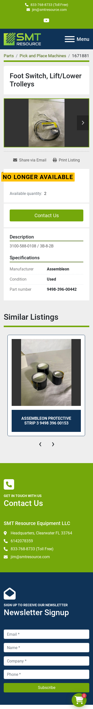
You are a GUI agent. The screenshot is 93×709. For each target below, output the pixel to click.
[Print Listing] (66, 160)
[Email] (46, 634)
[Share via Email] (30, 160)
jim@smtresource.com (49, 10)
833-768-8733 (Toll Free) (49, 5)
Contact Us (46, 215)
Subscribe (46, 687)
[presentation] (40, 443)
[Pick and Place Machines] (43, 55)
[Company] (46, 661)
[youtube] (46, 20)
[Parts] (9, 55)
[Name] (46, 647)
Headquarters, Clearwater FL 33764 (41, 533)
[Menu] (70, 39)
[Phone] (46, 674)
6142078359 (22, 541)
